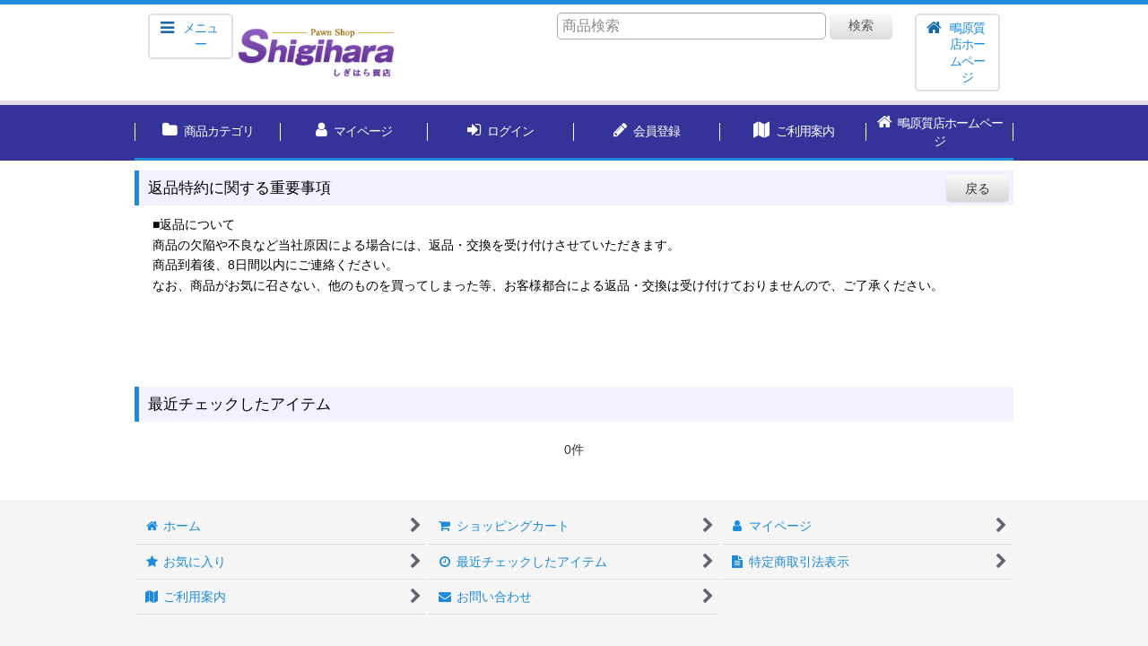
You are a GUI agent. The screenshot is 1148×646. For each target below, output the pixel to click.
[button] (190, 36)
